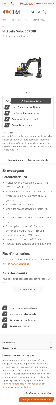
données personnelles (13, 383)
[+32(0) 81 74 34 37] (12, 3)
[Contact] (5, 3)
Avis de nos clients (38, 159)
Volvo (5, 27)
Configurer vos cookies (38, 393)
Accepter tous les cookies (37, 399)
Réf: (4, 133)
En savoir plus (15, 159)
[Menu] (51, 12)
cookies (30, 366)
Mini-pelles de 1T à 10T (11, 20)
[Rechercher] (33, 12)
